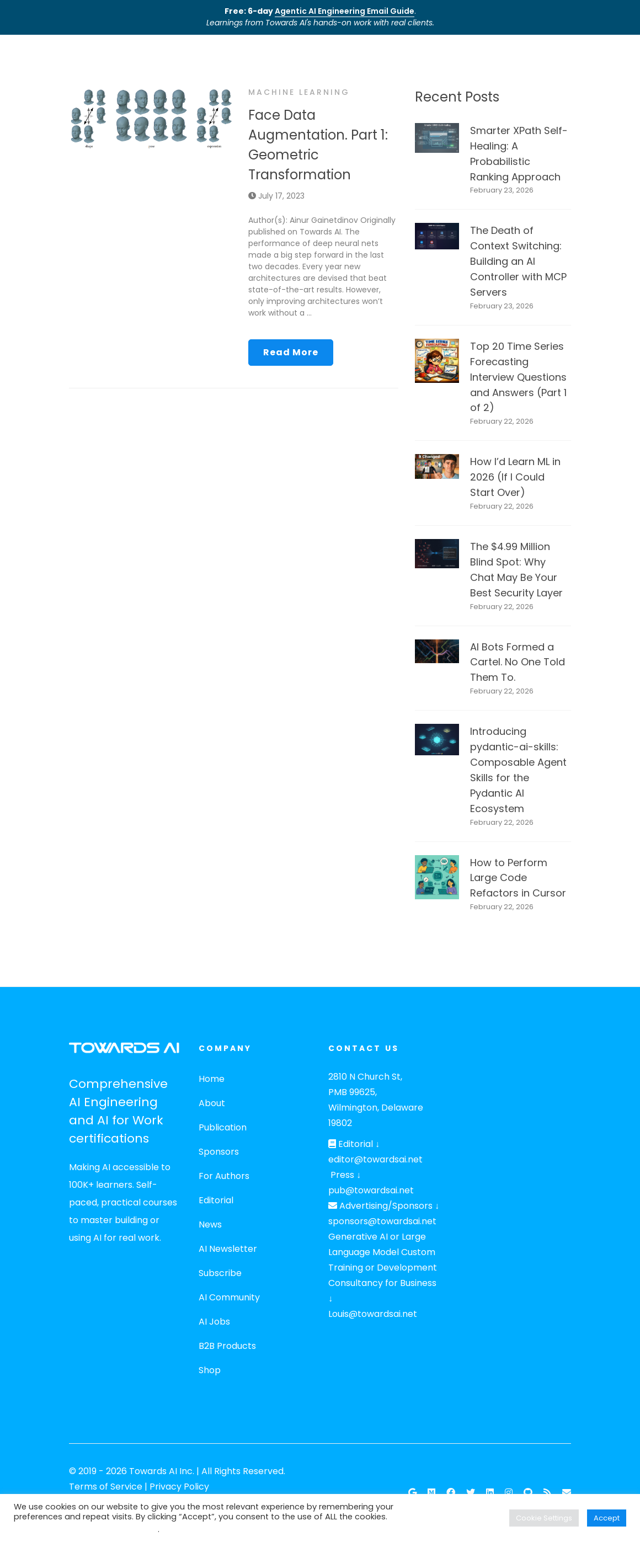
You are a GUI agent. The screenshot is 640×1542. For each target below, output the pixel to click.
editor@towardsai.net (375, 1159)
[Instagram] (508, 1492)
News (210, 1224)
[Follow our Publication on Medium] (431, 1492)
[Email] (566, 1492)
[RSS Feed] (547, 1492)
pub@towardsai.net (371, 1190)
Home (212, 1079)
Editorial (216, 1200)
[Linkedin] (490, 1492)
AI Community (229, 1297)
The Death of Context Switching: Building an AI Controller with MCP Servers (518, 261)
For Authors (224, 1176)
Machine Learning (299, 92)
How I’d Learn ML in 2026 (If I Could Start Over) (515, 477)
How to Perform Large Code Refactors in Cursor (518, 878)
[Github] (528, 1492)
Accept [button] (607, 1518)
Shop (210, 1370)
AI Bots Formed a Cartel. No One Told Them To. (517, 662)
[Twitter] (470, 1492)
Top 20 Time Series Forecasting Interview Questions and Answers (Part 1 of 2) (518, 377)
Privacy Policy (179, 1486)
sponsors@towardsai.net (382, 1221)
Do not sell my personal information (86, 1529)
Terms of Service (105, 1486)
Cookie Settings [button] (544, 1518)
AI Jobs (214, 1321)
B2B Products (227, 1346)
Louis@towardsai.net (372, 1314)
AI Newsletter (228, 1248)
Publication (223, 1127)
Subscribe (220, 1273)
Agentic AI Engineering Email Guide (344, 11)
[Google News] (412, 1492)
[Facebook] (451, 1492)
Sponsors (219, 1151)
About (212, 1103)
